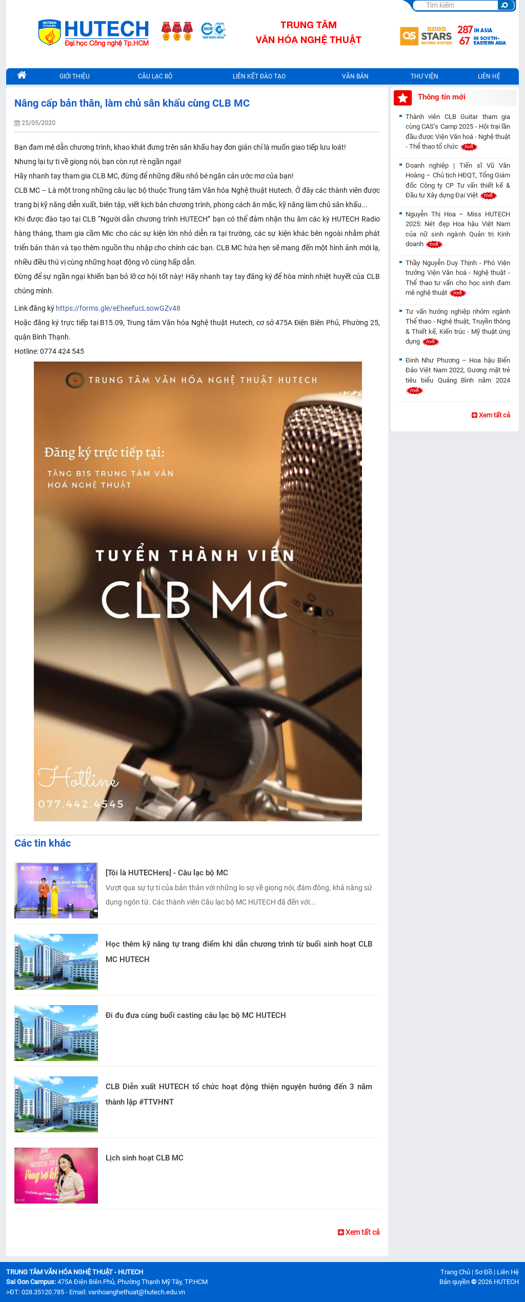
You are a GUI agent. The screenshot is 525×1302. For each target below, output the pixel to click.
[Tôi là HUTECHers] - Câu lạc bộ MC (167, 872)
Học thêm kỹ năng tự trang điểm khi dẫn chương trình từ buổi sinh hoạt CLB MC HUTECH (239, 951)
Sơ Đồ (483, 1272)
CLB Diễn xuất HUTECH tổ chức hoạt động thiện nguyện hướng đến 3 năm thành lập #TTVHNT (239, 1094)
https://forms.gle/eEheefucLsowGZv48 (118, 308)
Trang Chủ (455, 1272)
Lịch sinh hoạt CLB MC (145, 1158)
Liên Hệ (508, 1272)
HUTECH (506, 1282)
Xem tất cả (359, 1232)
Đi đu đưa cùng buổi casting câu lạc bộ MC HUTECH (196, 1015)
